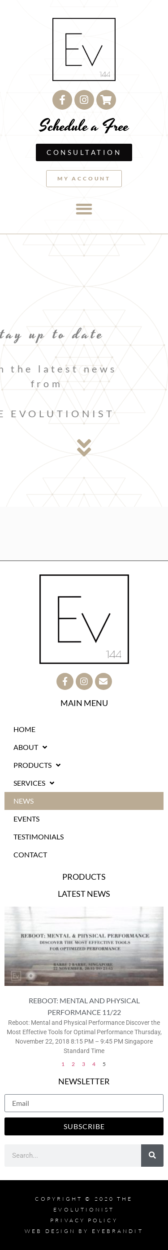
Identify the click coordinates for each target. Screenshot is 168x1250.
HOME (24, 729)
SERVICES (33, 783)
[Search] (152, 1155)
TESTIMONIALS (38, 836)
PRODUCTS (36, 765)
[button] (84, 209)
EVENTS (26, 818)
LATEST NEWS (84, 894)
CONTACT (30, 854)
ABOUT (30, 747)
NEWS (23, 800)
